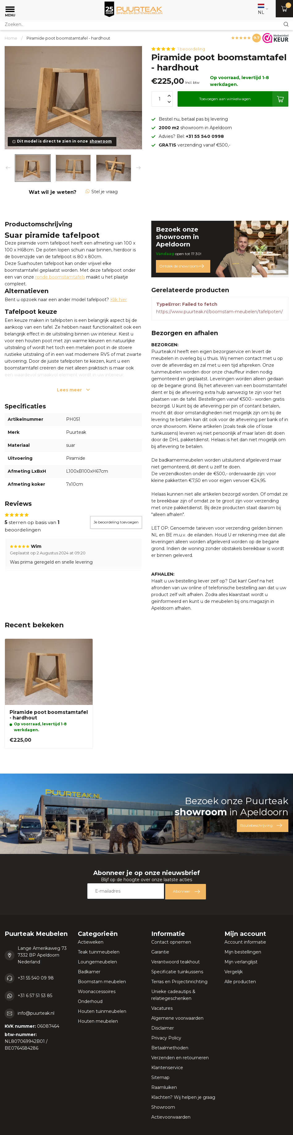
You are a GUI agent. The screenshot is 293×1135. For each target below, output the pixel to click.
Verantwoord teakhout (175, 962)
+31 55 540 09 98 (36, 978)
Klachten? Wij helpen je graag (183, 1097)
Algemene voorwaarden (177, 1018)
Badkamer (89, 972)
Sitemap (160, 1077)
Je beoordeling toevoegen (116, 522)
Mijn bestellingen (242, 952)
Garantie (160, 952)
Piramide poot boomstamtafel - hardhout (68, 38)
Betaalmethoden (169, 1048)
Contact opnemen (171, 942)
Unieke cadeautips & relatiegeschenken (173, 995)
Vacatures (162, 1008)
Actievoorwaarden (170, 1117)
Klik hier (118, 299)
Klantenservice (167, 1067)
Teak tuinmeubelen (98, 952)
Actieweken (90, 942)
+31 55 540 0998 (205, 136)
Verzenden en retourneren (180, 1057)
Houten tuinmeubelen (102, 1011)
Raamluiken (164, 1087)
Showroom (163, 1107)
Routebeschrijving (261, 825)
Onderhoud (90, 1001)
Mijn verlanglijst (240, 962)
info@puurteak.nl (36, 1013)
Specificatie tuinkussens (177, 972)
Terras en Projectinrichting (179, 981)
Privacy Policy (166, 1038)
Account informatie (245, 942)
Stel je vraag (102, 191)
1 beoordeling (191, 49)
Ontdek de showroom (181, 266)
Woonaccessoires (96, 991)
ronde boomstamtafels (60, 277)
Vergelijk (233, 972)
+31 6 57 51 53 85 (35, 995)
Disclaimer (162, 1028)
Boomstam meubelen (102, 981)
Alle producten (240, 981)
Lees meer (73, 390)
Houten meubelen (98, 1021)
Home (11, 38)
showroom (101, 141)
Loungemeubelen (97, 962)
